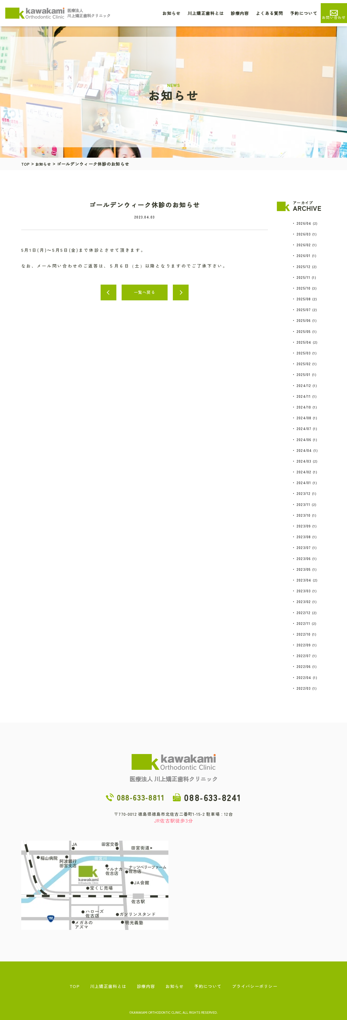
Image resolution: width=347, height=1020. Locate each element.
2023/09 (304, 526)
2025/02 (304, 363)
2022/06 (304, 666)
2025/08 (304, 298)
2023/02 (304, 601)
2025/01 (304, 374)
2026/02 (304, 244)
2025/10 (304, 288)
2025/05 (304, 331)
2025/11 (303, 277)
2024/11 (304, 396)
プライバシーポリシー (254, 986)
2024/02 (304, 471)
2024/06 (304, 439)
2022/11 (303, 623)
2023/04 (304, 580)
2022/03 (304, 688)
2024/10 (304, 407)
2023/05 (304, 569)
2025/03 (304, 352)
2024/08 (304, 417)
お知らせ (171, 13)
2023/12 (304, 493)
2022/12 (304, 612)
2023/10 (304, 515)
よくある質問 (269, 13)
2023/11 (303, 504)
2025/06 (304, 320)
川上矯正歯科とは (206, 13)
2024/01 (304, 482)
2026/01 (304, 255)
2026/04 (304, 223)
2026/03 (304, 234)
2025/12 (304, 266)
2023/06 (304, 558)
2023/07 (304, 547)
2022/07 (304, 655)
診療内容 (240, 13)
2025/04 (304, 342)
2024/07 (304, 428)
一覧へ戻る (144, 292)
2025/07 (304, 309)
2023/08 (304, 536)
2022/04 (304, 677)
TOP (26, 164)
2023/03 (304, 590)
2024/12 (304, 385)
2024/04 (304, 450)
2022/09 (304, 644)
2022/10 (304, 634)
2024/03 (304, 461)
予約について (303, 13)
